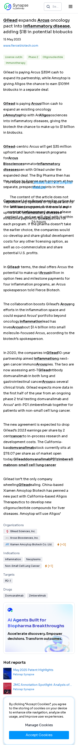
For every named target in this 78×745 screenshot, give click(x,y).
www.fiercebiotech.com (20, 45)
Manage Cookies (39, 725)
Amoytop (13, 115)
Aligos (44, 115)
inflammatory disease (46, 26)
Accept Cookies (39, 735)
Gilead (10, 20)
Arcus (43, 20)
